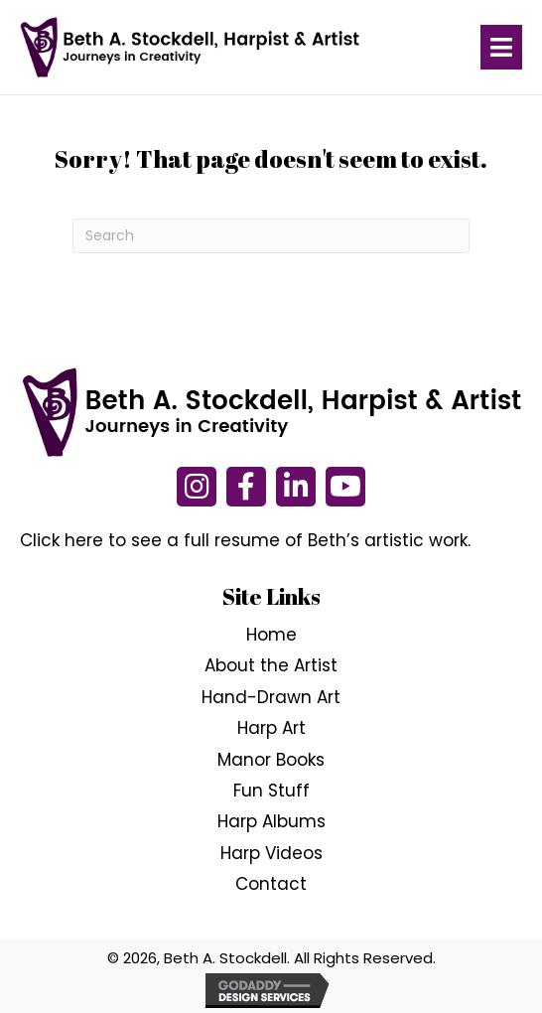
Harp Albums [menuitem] (271, 822)
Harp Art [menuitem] (271, 728)
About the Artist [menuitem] (271, 666)
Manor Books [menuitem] (271, 760)
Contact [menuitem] (271, 884)
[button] (196, 486)
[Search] (271, 235)
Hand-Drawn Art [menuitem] (271, 697)
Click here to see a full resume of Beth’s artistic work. (245, 540)
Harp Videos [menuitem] (271, 853)
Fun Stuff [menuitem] (271, 790)
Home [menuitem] (271, 635)
